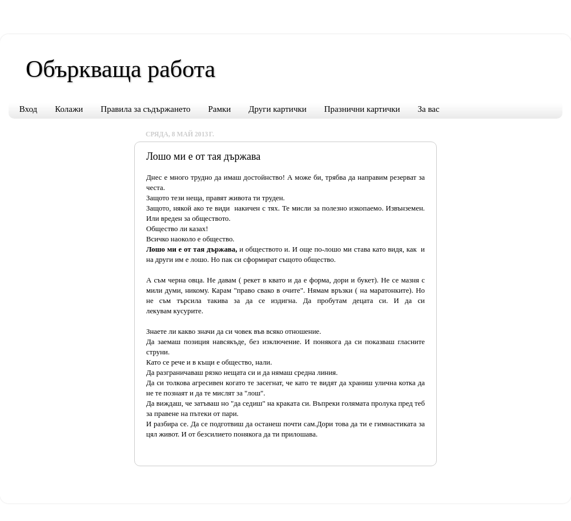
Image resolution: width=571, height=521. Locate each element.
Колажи (69, 109)
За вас (429, 109)
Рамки (219, 109)
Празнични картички (362, 109)
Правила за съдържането (145, 109)
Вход (28, 109)
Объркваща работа (120, 69)
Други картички (277, 109)
